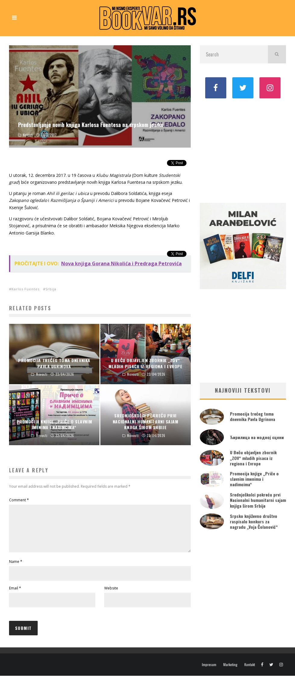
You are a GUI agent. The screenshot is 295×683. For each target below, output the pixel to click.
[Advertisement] (243, 150)
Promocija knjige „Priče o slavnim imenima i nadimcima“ (254, 478)
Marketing (230, 672)
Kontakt (249, 672)
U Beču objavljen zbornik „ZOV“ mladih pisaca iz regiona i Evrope (253, 457)
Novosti (28, 135)
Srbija (51, 289)
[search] (277, 54)
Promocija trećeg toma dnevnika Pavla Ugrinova (252, 416)
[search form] (234, 54)
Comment (19, 500)
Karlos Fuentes (25, 289)
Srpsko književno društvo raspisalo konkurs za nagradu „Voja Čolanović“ (254, 521)
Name (15, 568)
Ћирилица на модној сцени (257, 437)
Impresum (209, 672)
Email (15, 595)
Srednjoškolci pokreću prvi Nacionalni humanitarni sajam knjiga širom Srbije (258, 500)
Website (111, 595)
